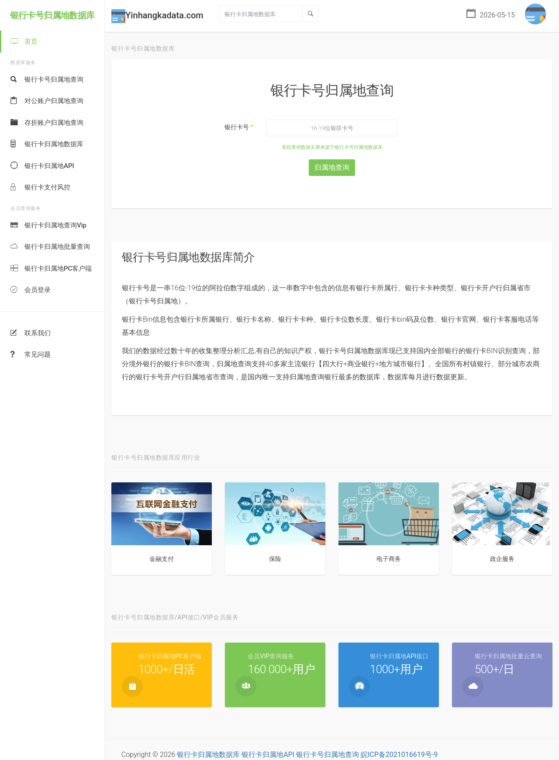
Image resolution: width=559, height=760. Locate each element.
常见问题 (30, 355)
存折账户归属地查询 (46, 123)
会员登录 (30, 290)
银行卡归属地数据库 (46, 144)
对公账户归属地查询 (46, 101)
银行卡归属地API (42, 166)
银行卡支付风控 (40, 187)
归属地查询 (331, 167)
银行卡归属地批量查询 (50, 247)
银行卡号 (238, 127)
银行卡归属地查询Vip (48, 225)
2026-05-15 (490, 14)
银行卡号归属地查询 (46, 80)
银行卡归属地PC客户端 (51, 269)
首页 (24, 42)
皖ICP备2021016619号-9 (399, 754)
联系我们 (30, 333)
